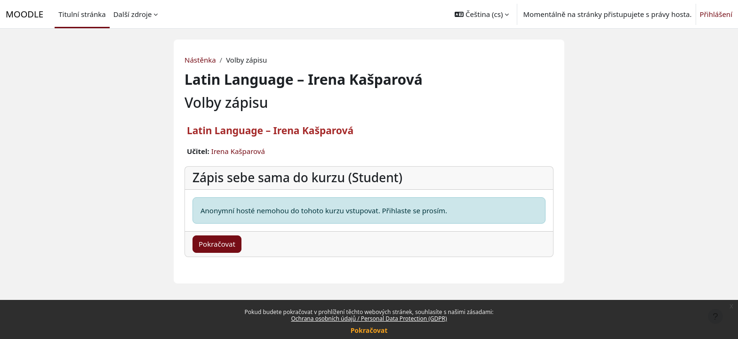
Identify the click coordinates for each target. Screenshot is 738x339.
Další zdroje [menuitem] (132, 14)
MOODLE (24, 14)
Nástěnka (200, 60)
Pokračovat (369, 330)
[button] (482, 14)
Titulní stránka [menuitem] (81, 14)
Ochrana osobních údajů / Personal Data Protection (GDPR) (369, 319)
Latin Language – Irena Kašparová (270, 130)
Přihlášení (716, 14)
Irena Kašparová (238, 151)
